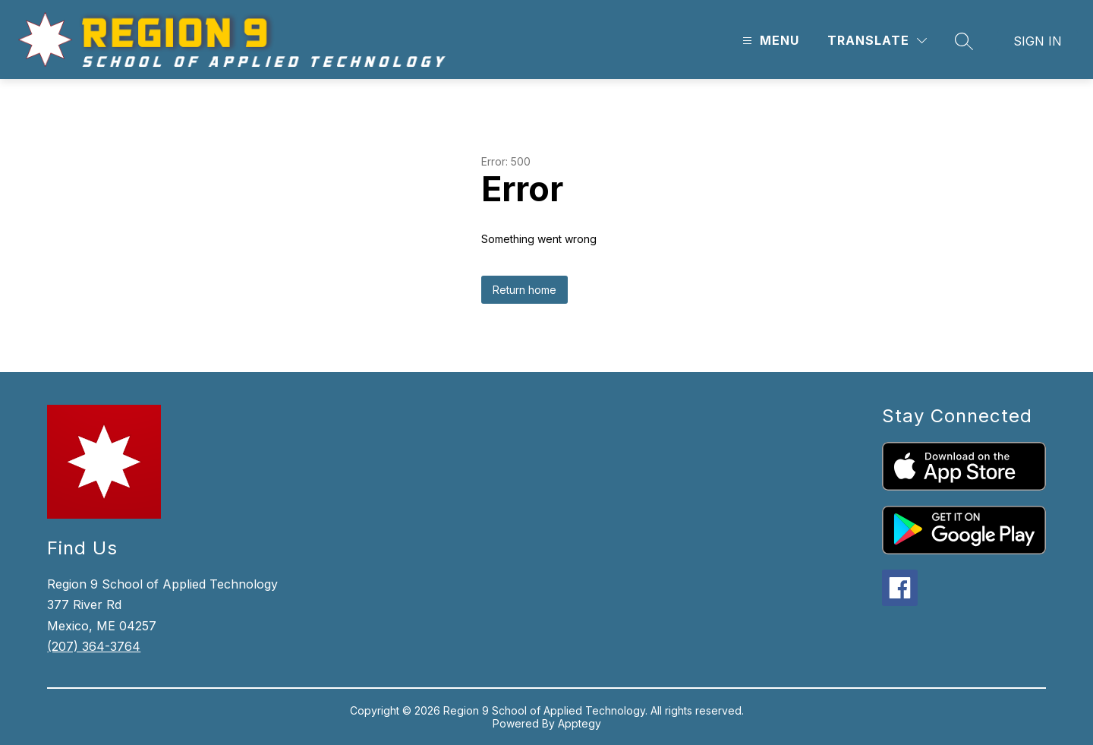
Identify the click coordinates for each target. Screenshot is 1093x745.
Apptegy (579, 723)
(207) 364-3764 (93, 646)
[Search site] (964, 41)
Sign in (1037, 41)
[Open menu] (769, 40)
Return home (524, 289)
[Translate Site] (877, 40)
